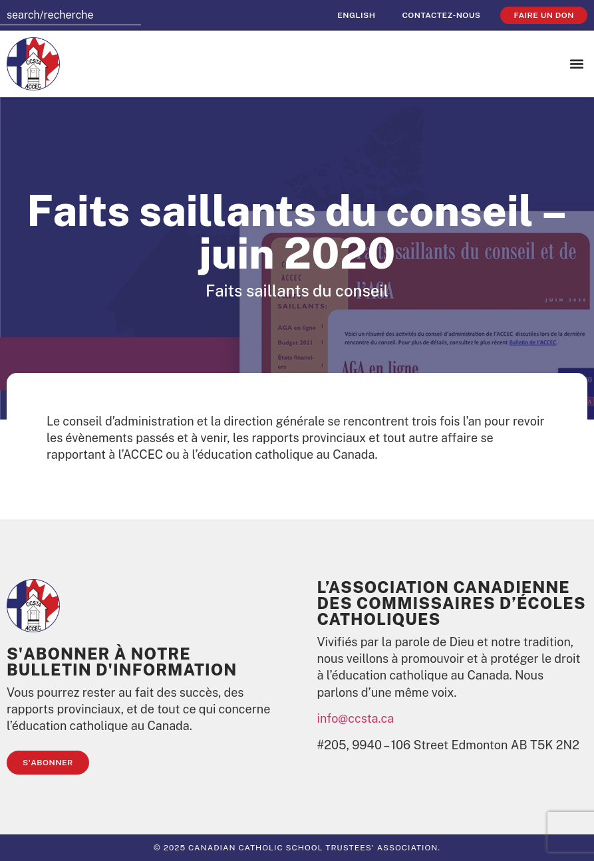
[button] (576, 64)
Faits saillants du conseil (297, 290)
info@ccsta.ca (355, 718)
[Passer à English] (356, 15)
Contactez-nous (441, 15)
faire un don (544, 15)
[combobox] (70, 15)
